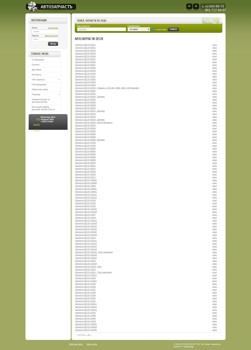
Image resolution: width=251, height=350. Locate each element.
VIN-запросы (38, 79)
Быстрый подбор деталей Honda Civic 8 (43, 108)
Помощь (36, 94)
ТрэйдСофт (188, 346)
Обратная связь (40, 89)
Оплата (35, 64)
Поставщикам (39, 84)
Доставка (36, 69)
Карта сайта (92, 344)
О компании (38, 59)
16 (88, 335)
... (86, 335)
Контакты (36, 74)
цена (214, 45)
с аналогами (160, 29)
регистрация (53, 28)
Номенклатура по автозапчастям (41, 100)
